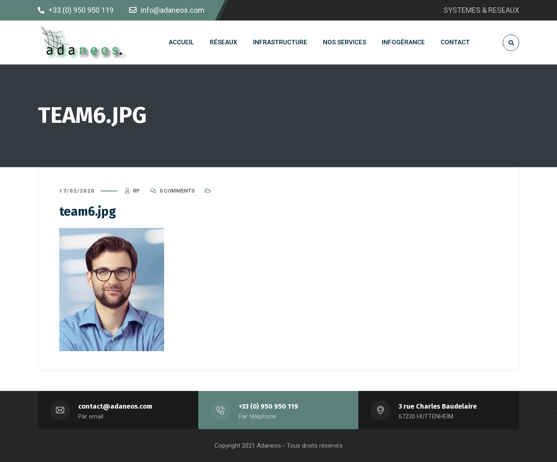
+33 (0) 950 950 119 (268, 406)
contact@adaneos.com (115, 406)
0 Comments (177, 191)
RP (136, 191)
